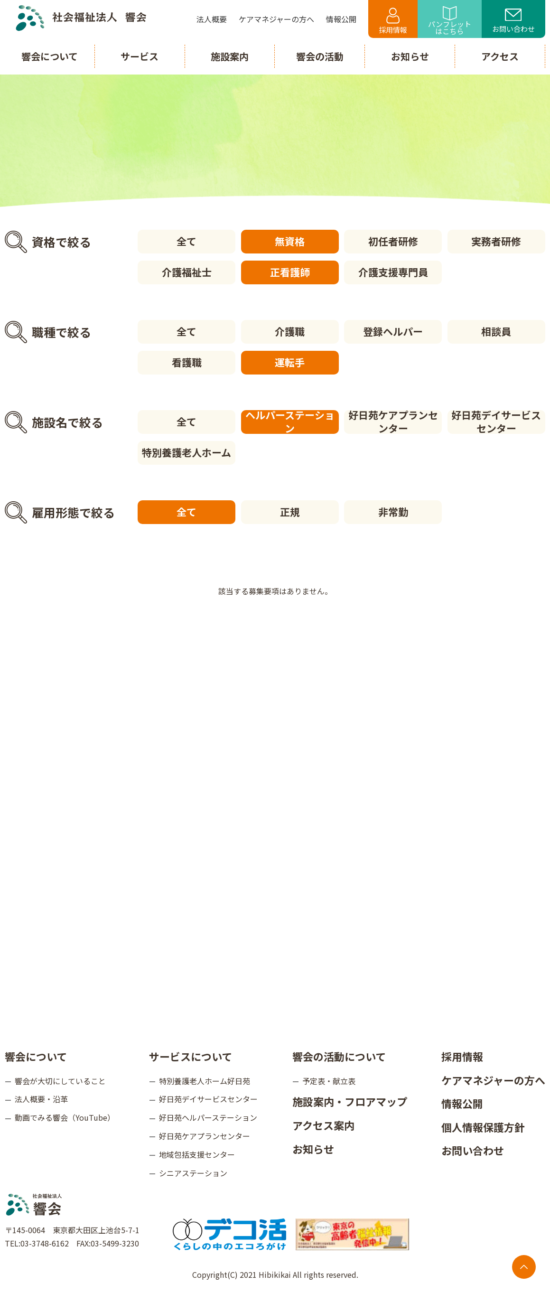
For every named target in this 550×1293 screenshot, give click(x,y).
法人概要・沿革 (41, 1099)
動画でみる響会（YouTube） (65, 1117)
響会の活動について (339, 1056)
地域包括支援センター (197, 1154)
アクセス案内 (323, 1125)
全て (186, 241)
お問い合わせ (513, 21)
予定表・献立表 (328, 1081)
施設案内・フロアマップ (349, 1101)
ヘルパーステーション (290, 422)
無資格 (290, 241)
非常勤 (393, 512)
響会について (36, 1056)
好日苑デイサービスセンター (496, 422)
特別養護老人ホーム (186, 452)
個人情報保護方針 (483, 1126)
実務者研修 (496, 241)
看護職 (187, 362)
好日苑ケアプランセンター (393, 422)
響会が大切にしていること (60, 1081)
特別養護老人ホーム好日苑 (204, 1081)
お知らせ (313, 1148)
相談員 (496, 331)
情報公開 (462, 1103)
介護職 (290, 331)
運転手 (290, 362)
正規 (290, 512)
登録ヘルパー (393, 331)
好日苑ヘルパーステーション (208, 1117)
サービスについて (190, 1056)
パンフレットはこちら (449, 21)
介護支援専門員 (393, 272)
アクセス (500, 56)
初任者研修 (393, 241)
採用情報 (393, 21)
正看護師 (290, 272)
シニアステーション (193, 1173)
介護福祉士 (187, 272)
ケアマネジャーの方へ (493, 1079)
